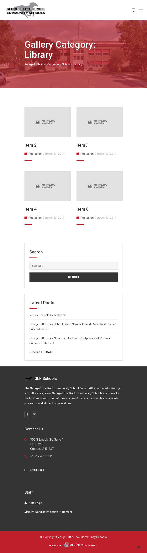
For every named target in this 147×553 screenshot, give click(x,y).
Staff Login (33, 503)
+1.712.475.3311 (41, 456)
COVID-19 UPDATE (41, 352)
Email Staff (37, 470)
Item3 (82, 145)
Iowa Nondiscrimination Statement (48, 512)
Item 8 (82, 209)
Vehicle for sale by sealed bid (47, 315)
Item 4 (30, 209)
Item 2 (30, 145)
